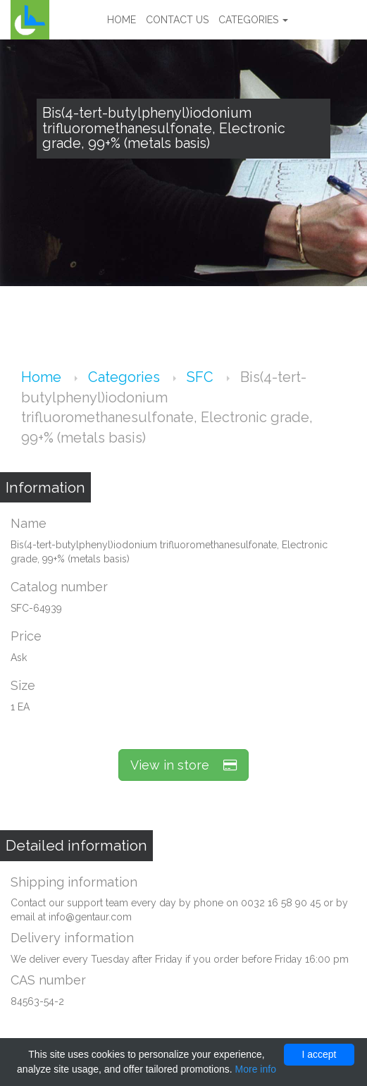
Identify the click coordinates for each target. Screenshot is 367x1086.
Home (121, 19)
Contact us (177, 19)
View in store (183, 765)
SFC (202, 377)
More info (255, 1069)
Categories (253, 19)
